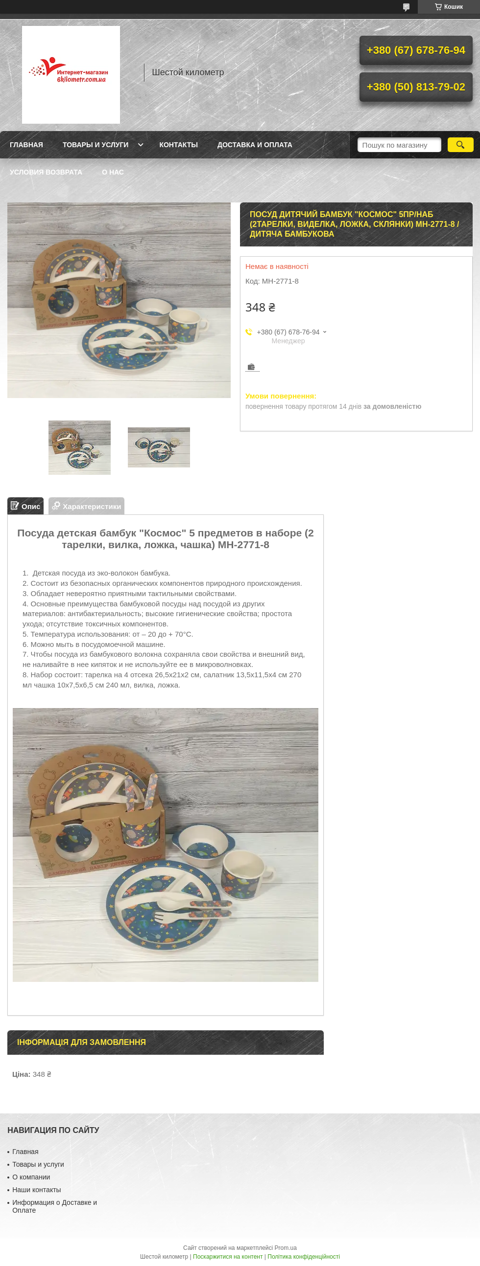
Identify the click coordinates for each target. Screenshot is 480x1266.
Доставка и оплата (254, 145)
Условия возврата (46, 172)
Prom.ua (286, 1247)
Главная (26, 145)
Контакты (178, 145)
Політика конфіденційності (303, 1256)
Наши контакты (36, 1190)
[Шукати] (461, 144)
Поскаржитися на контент (228, 1256)
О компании (31, 1177)
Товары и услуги (96, 145)
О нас (113, 172)
